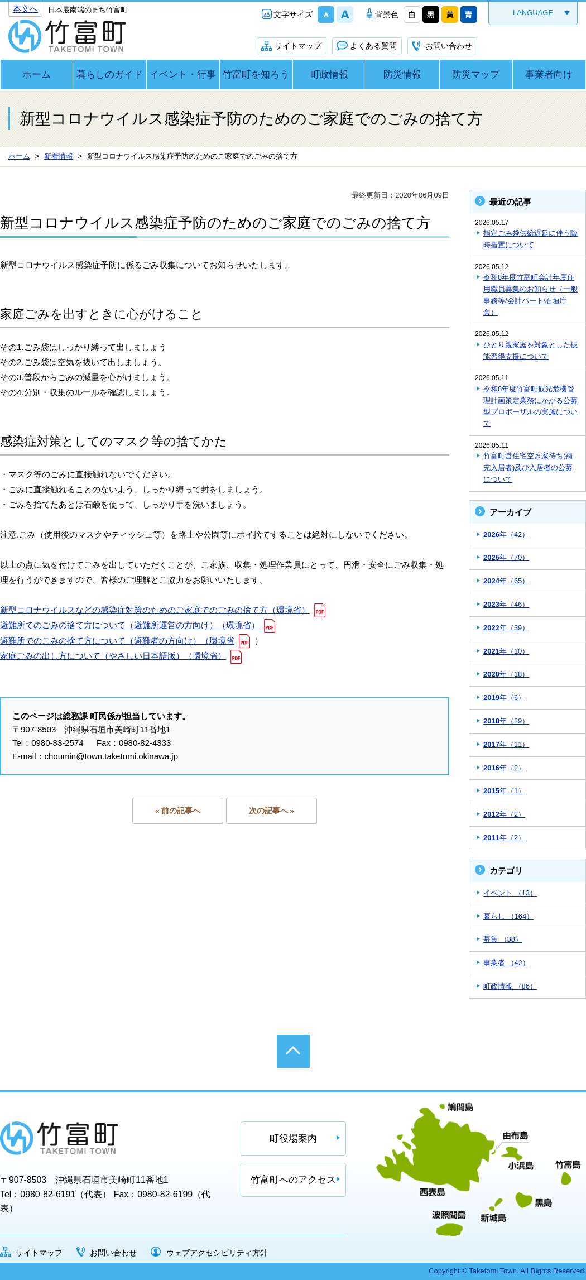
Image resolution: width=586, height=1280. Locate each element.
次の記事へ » (271, 811)
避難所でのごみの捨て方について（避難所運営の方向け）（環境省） (130, 625)
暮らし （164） (508, 916)
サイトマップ (298, 45)
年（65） (506, 581)
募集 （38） (502, 939)
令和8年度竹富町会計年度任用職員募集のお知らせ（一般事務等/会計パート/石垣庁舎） (530, 294)
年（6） (504, 697)
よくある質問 (373, 45)
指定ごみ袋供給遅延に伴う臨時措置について (530, 239)
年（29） (506, 721)
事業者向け (549, 74)
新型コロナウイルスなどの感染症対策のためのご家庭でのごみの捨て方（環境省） (155, 610)
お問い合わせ (448, 45)
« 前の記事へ (177, 811)
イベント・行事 (183, 74)
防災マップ (475, 74)
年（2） (504, 768)
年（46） (506, 604)
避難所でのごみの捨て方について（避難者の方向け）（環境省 (117, 640)
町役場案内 (293, 1138)
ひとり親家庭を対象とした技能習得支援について (530, 351)
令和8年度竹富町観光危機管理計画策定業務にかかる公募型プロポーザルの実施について (530, 406)
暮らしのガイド (109, 74)
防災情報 (402, 74)
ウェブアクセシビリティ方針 (217, 1252)
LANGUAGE (533, 12)
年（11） (506, 744)
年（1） (504, 791)
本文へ (25, 8)
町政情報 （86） (510, 986)
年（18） (506, 674)
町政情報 (329, 74)
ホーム (36, 74)
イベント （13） (510, 893)
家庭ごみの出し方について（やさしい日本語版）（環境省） (113, 655)
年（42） (506, 534)
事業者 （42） (506, 962)
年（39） (506, 628)
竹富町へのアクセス (293, 1179)
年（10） (506, 651)
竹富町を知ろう (256, 74)
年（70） (506, 557)
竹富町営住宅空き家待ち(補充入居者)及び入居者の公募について (528, 467)
